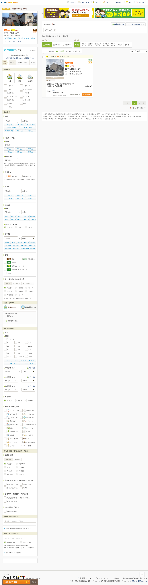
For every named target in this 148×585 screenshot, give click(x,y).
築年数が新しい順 (106, 45)
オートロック (30, 414)
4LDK (30, 353)
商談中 (25, 488)
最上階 (28, 431)
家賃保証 (13, 421)
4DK (19, 353)
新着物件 (8, 459)
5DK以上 (9, 356)
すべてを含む (11, 542)
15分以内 (10, 295)
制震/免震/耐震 (30, 442)
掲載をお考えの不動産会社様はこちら (135, 578)
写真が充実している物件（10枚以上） (19, 498)
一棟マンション (28, 86)
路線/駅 (30, 307)
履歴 (130, 2)
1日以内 (19, 62)
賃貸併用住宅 (27, 89)
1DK (19, 342)
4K (8, 353)
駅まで (8, 283)
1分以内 (20, 288)
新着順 (77, 45)
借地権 (30, 400)
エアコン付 (13, 414)
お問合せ (87, 94)
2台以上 (30, 227)
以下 (9, 125)
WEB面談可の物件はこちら (15, 58)
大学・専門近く (31, 417)
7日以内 (32, 62)
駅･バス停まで (27, 283)
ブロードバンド (15, 417)
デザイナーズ (14, 431)
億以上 (30, 131)
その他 (9, 107)
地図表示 (68, 45)
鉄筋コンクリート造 (18, 266)
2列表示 (47, 45)
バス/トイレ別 (14, 410)
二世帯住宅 (21, 356)
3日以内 (26, 62)
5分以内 (9, 291)
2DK (19, 346)
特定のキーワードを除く (13, 552)
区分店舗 (26, 96)
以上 (9, 149)
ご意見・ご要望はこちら (138, 581)
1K (8, 342)
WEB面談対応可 (12, 511)
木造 (13, 259)
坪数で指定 (31, 368)
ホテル (9, 103)
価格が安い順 (90, 45)
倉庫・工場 (26, 100)
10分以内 (31, 291)
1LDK (30, 342)
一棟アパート (11, 86)
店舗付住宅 (10, 93)
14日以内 (22, 474)
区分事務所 (10, 100)
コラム (108, 2)
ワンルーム (10, 339)
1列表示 (57, 45)
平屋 (27, 438)
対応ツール (30, 58)
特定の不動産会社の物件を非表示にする (18, 528)
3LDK (30, 349)
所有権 (20, 400)
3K (8, 349)
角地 (11, 428)
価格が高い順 (84, 45)
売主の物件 (13, 442)
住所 (12, 307)
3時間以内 (22, 464)
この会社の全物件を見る (59, 95)
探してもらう (86, 2)
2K (8, 346)
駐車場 (25, 103)
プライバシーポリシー (102, 578)
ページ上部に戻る (142, 574)
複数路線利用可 (31, 424)
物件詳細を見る (75, 94)
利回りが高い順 (98, 45)
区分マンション (12, 96)
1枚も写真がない (12, 484)
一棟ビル (10, 89)
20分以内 (20, 295)
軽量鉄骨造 (31, 259)
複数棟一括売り (15, 424)
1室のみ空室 (27, 176)
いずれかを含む (28, 542)
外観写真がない (28, 484)
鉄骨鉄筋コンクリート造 (19, 269)
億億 (20, 131)
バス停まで (16, 283)
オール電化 (29, 435)
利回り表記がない (12, 488)
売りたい (73, 2)
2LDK (30, 346)
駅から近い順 (113, 45)
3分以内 (30, 288)
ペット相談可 (14, 438)
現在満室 (14, 176)
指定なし (12, 62)
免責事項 (116, 578)
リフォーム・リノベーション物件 (20, 445)
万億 (9, 131)
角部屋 (12, 435)
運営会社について (85, 578)
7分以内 (20, 291)
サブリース (29, 421)
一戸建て (26, 93)
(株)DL (54, 90)
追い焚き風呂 (30, 410)
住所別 (120, 45)
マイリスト (142, 2)
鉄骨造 (14, 262)
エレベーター (30, 428)
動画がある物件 (12, 501)
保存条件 (118, 2)
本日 (8, 467)
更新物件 (17, 459)
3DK (19, 349)
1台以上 (20, 227)
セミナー (98, 2)
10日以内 (10, 474)
